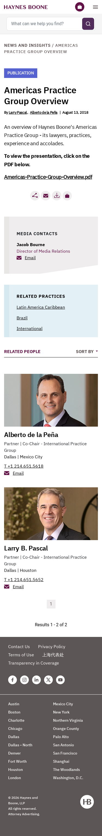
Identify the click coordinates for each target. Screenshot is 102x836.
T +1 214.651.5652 (24, 579)
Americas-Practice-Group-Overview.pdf (48, 177)
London (14, 777)
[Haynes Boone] (26, 6)
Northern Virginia (68, 720)
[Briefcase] (79, 6)
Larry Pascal (18, 112)
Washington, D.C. (68, 777)
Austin (13, 703)
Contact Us (19, 646)
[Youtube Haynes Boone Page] (60, 679)
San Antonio (63, 744)
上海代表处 (53, 654)
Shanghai (61, 761)
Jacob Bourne (31, 244)
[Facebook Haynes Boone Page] (12, 679)
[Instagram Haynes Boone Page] (24, 679)
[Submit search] (88, 24)
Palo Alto (61, 736)
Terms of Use (21, 654)
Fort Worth (17, 761)
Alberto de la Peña (43, 112)
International (29, 328)
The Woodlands (66, 769)
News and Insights (27, 45)
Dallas (10, 456)
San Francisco (65, 753)
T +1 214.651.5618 (24, 466)
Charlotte (16, 720)
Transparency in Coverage (33, 663)
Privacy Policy (51, 646)
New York (61, 712)
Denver (14, 753)
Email (30, 257)
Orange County (66, 728)
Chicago (15, 728)
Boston (14, 712)
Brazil (22, 318)
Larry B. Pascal (26, 548)
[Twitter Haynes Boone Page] (48, 679)
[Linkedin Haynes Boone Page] (36, 679)
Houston (28, 570)
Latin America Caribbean (41, 307)
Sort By (85, 351)
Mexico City (31, 456)
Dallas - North (20, 744)
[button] (67, 195)
